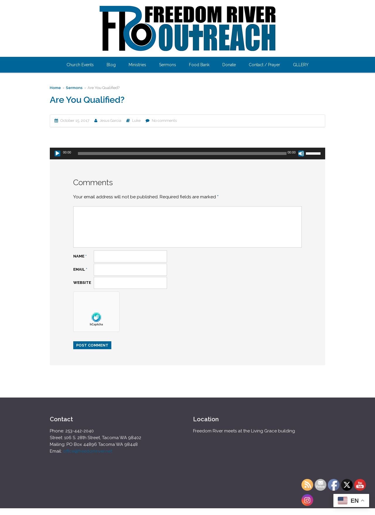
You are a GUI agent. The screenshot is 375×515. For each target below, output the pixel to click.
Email (80, 269)
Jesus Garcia (110, 120)
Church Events (80, 64)
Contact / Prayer (264, 64)
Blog (111, 64)
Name (80, 256)
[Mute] (301, 153)
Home (55, 88)
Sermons (167, 64)
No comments (164, 120)
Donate (229, 64)
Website (82, 282)
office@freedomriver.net (87, 451)
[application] (187, 153)
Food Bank (199, 64)
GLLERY (300, 64)
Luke (136, 120)
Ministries (137, 64)
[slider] (182, 153)
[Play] (57, 153)
